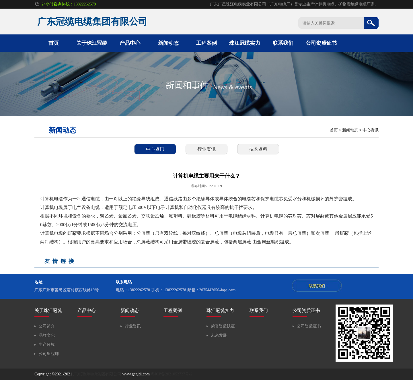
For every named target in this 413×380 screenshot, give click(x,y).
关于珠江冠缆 (91, 43)
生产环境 (47, 344)
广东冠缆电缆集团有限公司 (97, 374)
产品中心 (130, 43)
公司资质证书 (321, 43)
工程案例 (206, 43)
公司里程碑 (49, 354)
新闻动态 (168, 43)
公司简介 (47, 326)
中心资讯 (371, 130)
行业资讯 (206, 149)
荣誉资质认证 (223, 326)
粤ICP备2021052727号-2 (171, 374)
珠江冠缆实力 (244, 43)
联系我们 (283, 43)
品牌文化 (47, 335)
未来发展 (219, 335)
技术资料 (258, 149)
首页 (53, 43)
